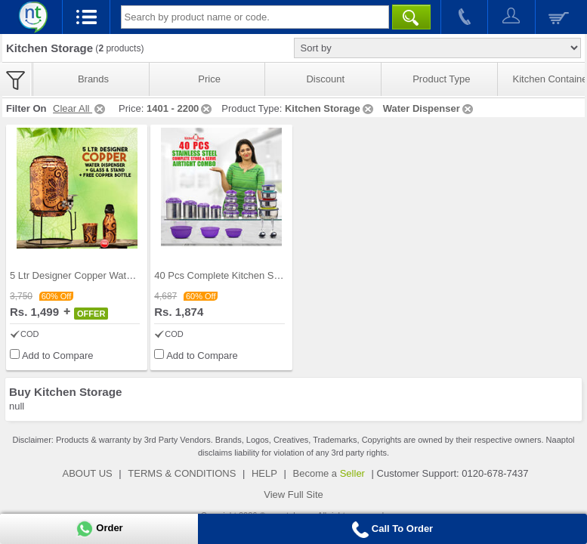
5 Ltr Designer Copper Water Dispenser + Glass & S (123, 275)
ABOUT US (88, 473)
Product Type (441, 79)
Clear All (80, 108)
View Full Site (293, 494)
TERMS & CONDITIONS (182, 473)
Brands (93, 79)
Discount (325, 79)
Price (209, 79)
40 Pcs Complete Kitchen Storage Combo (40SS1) (264, 275)
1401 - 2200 (180, 108)
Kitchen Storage (330, 108)
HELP (264, 473)
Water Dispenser (429, 108)
